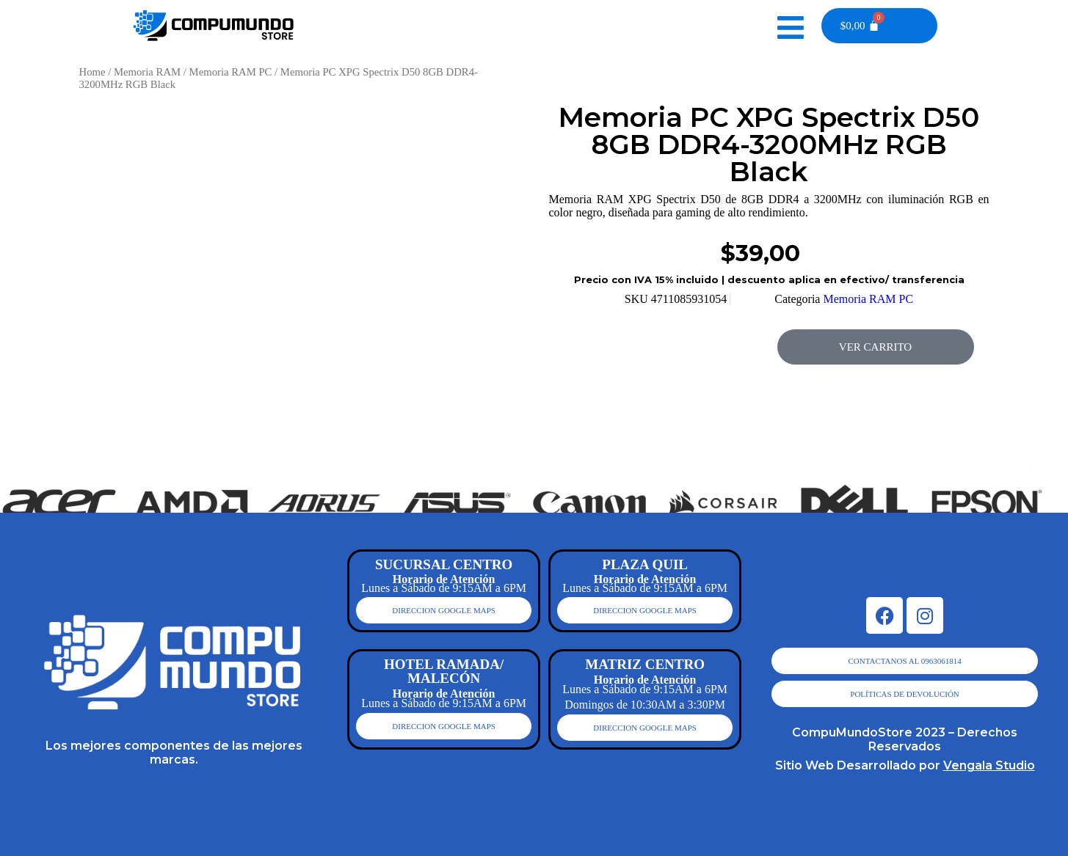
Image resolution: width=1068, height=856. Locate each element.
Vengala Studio (989, 765)
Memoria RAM (147, 72)
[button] (16, 468)
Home (92, 72)
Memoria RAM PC (230, 72)
